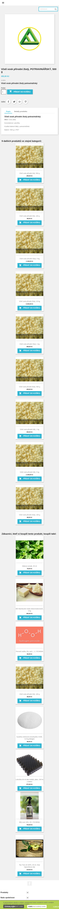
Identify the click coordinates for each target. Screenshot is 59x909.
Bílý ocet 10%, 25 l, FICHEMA (29, 822)
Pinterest (25, 101)
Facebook (29, 883)
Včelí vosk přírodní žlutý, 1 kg (29, 344)
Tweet (14, 101)
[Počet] (3, 91)
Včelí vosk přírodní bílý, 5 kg (29, 472)
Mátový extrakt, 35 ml (29, 566)
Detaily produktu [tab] (20, 111)
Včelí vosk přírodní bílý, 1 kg (29, 429)
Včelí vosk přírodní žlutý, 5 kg (29, 259)
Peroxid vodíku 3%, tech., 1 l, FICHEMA (29, 651)
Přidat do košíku (19, 91)
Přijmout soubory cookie (37, 906)
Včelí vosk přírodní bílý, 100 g (29, 216)
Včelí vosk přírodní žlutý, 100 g (29, 515)
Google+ (20, 101)
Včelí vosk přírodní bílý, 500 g (29, 173)
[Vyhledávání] (48, 9)
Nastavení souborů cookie (13, 906)
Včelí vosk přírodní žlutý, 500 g (29, 387)
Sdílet (8, 101)
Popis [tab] (8, 111)
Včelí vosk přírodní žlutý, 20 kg (29, 301)
